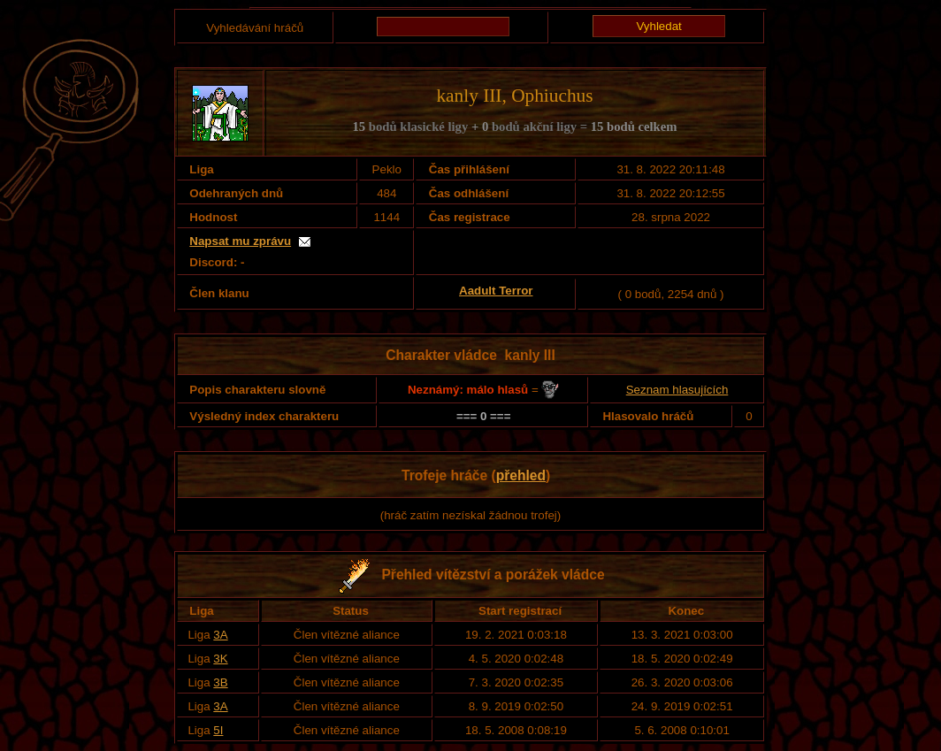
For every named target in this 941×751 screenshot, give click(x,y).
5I (218, 730)
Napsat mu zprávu (240, 241)
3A (220, 634)
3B (220, 682)
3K (220, 658)
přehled (521, 475)
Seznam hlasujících (677, 389)
